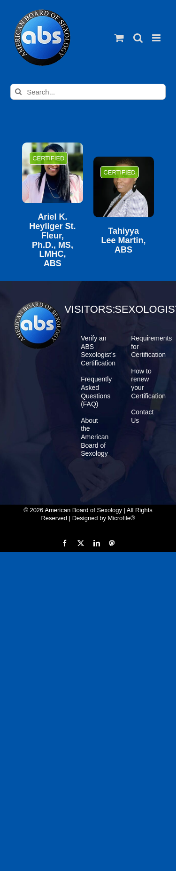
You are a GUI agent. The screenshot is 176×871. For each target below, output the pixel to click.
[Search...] (88, 92)
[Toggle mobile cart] (119, 38)
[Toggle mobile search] (138, 38)
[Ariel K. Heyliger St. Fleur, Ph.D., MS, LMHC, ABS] (52, 173)
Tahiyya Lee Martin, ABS (123, 240)
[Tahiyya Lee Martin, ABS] (123, 187)
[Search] (18, 92)
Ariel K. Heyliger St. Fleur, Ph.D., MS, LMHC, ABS (52, 240)
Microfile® (121, 518)
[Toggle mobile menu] (157, 38)
